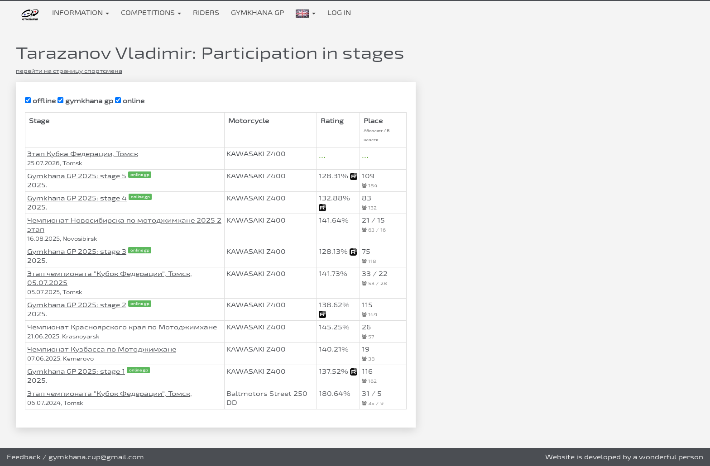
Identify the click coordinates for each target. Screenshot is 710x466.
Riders (206, 12)
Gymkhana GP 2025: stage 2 (76, 305)
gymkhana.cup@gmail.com (96, 457)
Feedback (24, 457)
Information (80, 12)
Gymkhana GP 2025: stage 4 (77, 198)
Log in (339, 12)
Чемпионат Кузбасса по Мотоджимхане (101, 349)
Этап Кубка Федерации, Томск (82, 153)
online (129, 101)
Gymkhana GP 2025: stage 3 (76, 251)
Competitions (151, 12)
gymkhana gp (85, 101)
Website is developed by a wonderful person (624, 457)
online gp (139, 174)
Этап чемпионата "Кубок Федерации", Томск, (109, 393)
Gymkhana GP (257, 12)
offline (40, 101)
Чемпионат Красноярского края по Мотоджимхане (122, 327)
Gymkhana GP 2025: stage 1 (76, 371)
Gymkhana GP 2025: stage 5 (76, 176)
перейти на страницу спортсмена (69, 70)
